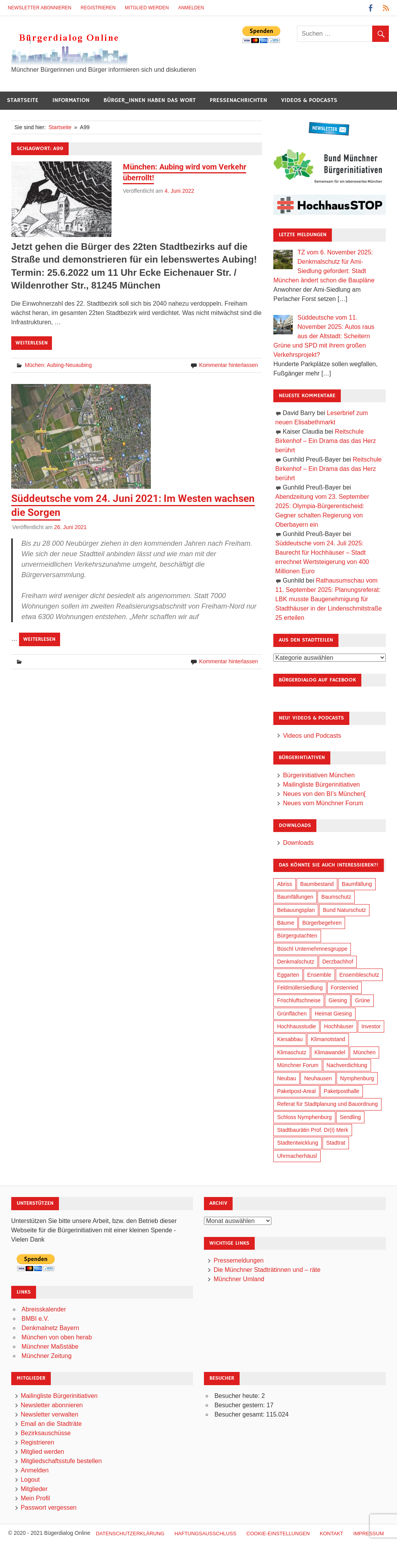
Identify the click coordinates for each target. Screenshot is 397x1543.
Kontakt (331, 1533)
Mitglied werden (147, 7)
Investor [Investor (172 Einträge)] (371, 1026)
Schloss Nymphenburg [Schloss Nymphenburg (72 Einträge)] (304, 1117)
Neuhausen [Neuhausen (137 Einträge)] (318, 1078)
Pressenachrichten (238, 100)
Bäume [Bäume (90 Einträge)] (285, 923)
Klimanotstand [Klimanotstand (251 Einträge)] (328, 1039)
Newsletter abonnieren (39, 7)
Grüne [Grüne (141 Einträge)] (362, 1000)
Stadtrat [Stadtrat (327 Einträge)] (335, 1143)
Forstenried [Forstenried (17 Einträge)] (344, 987)
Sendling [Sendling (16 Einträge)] (350, 1117)
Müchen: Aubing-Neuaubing (58, 365)
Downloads (298, 842)
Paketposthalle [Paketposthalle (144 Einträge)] (341, 1091)
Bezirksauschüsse (46, 1433)
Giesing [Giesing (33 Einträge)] (338, 1000)
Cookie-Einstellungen (278, 1533)
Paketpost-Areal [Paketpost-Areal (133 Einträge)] (296, 1091)
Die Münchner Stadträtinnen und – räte (267, 1269)
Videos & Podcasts (309, 100)
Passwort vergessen (48, 1507)
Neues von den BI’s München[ (324, 794)
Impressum (368, 1533)
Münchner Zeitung (47, 1356)
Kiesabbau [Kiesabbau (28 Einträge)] (290, 1039)
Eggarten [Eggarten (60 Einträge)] (288, 975)
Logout (30, 1479)
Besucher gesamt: (240, 1414)
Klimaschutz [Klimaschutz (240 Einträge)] (291, 1052)
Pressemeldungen (239, 1260)
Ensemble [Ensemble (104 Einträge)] (319, 975)
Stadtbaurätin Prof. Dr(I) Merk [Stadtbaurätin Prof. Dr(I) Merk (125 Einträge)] (313, 1130)
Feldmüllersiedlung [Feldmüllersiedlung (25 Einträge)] (300, 987)
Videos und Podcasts (312, 735)
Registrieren (98, 7)
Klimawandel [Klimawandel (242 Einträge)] (329, 1052)
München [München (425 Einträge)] (364, 1052)
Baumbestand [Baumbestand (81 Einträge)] (316, 884)
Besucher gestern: (240, 1405)
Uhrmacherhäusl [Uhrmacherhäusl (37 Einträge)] (297, 1156)
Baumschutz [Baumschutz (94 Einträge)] (336, 897)
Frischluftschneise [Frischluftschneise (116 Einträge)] (299, 1000)
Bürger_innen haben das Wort (150, 100)
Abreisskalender (44, 1309)
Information (71, 100)
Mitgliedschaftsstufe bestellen (61, 1461)
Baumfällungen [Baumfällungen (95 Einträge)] (295, 897)
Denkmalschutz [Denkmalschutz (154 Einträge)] (295, 961)
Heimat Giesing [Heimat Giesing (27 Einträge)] (333, 1013)
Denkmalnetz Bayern (50, 1328)
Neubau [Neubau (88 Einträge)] (286, 1078)
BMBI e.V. (35, 1318)
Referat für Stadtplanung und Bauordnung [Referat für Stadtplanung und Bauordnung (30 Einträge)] (327, 1104)
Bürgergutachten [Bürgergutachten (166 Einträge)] (297, 935)
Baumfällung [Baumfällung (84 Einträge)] (357, 884)
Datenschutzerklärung (130, 1533)
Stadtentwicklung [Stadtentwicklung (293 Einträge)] (297, 1143)
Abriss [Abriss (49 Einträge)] (284, 884)
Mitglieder (34, 1489)
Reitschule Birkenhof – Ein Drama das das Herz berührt (325, 440)
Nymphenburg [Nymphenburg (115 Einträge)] (357, 1078)
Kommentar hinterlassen (228, 365)
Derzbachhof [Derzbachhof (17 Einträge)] (337, 961)
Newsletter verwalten (49, 1414)
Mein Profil (35, 1498)
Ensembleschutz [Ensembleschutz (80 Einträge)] (359, 975)
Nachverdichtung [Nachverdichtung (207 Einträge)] (346, 1065)
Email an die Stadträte (51, 1423)
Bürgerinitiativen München (319, 775)
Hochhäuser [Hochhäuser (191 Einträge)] (339, 1026)
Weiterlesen (32, 342)
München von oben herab (57, 1337)
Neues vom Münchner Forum (323, 803)
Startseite (22, 100)
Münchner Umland (239, 1279)
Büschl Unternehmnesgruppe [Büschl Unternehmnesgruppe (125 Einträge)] (312, 949)
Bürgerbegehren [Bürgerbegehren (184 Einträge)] (322, 923)
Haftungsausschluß (205, 1533)
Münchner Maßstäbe (50, 1346)
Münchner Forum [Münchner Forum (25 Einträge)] (298, 1065)
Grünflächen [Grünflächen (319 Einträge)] (292, 1013)
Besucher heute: (237, 1396)
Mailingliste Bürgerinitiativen (321, 784)
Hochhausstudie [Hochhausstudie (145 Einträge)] (296, 1026)
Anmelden (191, 7)
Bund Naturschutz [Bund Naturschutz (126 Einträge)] (344, 910)
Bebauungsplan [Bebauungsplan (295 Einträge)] (296, 910)
